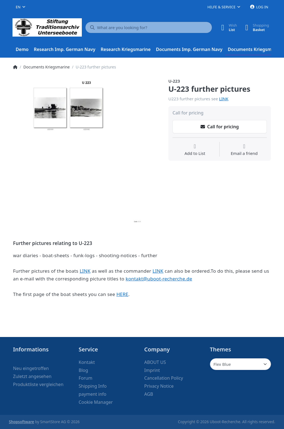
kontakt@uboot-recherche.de (159, 278)
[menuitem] (22, 49)
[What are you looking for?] (148, 27)
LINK (224, 98)
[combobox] (20, 7)
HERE (122, 294)
